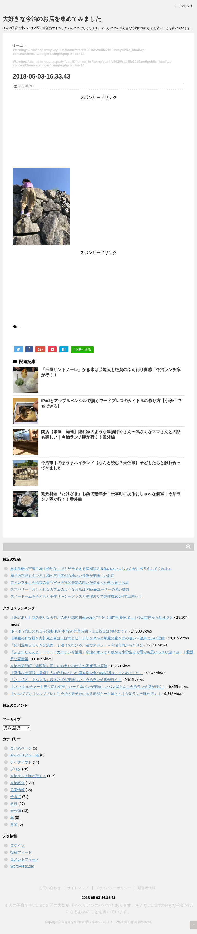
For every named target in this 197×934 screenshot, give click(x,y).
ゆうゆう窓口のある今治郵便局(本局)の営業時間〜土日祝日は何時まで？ (68, 631)
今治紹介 (17, 783)
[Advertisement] (98, 132)
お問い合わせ (50, 888)
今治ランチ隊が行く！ (28, 776)
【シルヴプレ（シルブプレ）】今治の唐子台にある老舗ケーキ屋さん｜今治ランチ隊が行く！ (85, 694)
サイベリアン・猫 (24, 755)
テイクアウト (21, 762)
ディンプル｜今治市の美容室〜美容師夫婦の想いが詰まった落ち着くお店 (69, 582)
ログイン (17, 845)
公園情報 (17, 790)
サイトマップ (77, 888)
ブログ (15, 769)
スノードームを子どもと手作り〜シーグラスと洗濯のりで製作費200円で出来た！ (76, 596)
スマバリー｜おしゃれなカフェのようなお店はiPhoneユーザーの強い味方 (69, 589)
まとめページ (21, 748)
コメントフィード (24, 859)
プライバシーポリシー (113, 888)
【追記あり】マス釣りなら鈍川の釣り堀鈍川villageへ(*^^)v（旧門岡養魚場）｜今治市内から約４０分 (91, 617)
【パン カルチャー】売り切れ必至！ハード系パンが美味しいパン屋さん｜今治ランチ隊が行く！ (88, 687)
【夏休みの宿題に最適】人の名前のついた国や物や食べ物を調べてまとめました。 (76, 673)
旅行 (13, 804)
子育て (15, 797)
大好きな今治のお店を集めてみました (52, 19)
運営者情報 (146, 888)
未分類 (15, 811)
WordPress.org (22, 866)
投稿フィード (21, 852)
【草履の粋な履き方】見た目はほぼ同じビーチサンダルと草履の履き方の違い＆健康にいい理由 (87, 638)
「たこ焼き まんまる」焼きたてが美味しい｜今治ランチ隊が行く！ (66, 680)
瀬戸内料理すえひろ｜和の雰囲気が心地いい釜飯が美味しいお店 (62, 575)
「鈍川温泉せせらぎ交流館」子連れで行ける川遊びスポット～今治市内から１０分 (76, 645)
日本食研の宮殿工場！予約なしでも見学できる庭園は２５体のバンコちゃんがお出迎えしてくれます (91, 569)
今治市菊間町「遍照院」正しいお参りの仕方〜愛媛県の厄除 (58, 666)
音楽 (13, 824)
